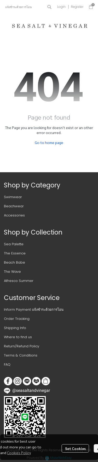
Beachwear (14, 206)
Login (61, 6)
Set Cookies (75, 448)
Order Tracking (17, 318)
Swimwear (13, 196)
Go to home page (49, 142)
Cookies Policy (19, 452)
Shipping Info (15, 327)
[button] (49, 6)
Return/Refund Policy (21, 346)
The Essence (15, 253)
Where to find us (18, 337)
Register (77, 6)
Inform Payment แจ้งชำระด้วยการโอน (34, 309)
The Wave (12, 271)
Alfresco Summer (18, 280)
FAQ (7, 364)
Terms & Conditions (20, 355)
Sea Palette (14, 244)
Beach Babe (14, 262)
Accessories (14, 215)
